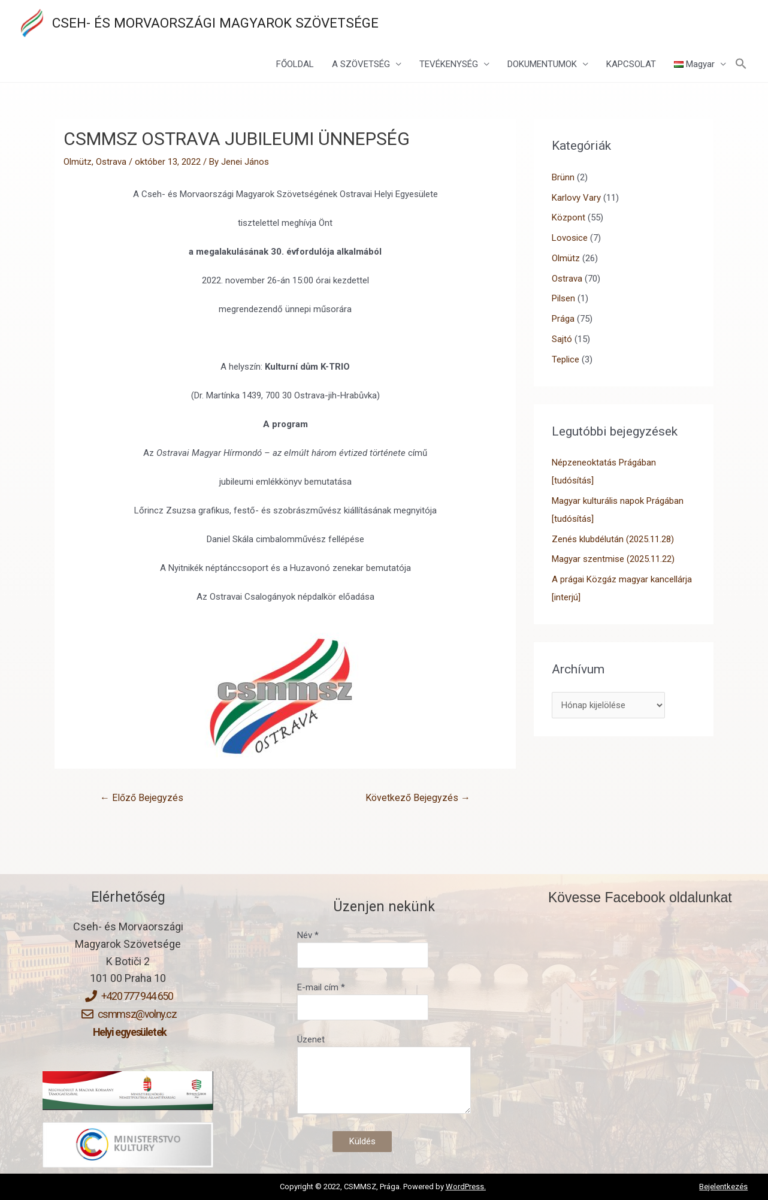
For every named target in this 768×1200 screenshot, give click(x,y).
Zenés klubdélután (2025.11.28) (613, 539)
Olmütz (78, 161)
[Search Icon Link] (741, 64)
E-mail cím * (384, 1001)
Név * (384, 949)
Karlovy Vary (576, 197)
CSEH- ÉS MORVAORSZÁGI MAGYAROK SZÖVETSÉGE (215, 23)
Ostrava (111, 161)
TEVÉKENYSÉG (448, 64)
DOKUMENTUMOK (542, 64)
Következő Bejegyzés (417, 797)
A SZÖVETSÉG (361, 64)
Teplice (565, 359)
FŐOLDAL (295, 64)
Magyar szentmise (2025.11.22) (613, 559)
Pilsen (563, 298)
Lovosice (570, 237)
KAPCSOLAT (631, 64)
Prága (563, 318)
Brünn (563, 177)
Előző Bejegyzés (141, 797)
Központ (568, 217)
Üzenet (384, 1076)
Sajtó (562, 339)
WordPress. (466, 1186)
